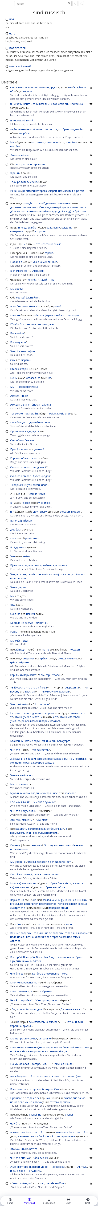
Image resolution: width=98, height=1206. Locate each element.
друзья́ (26, 1026)
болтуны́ (47, 1089)
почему (14, 691)
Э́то (12, 351)
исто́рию (77, 957)
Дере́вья (15, 529)
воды (65, 1051)
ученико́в (38, 270)
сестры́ (20, 164)
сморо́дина (72, 687)
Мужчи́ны (16, 793)
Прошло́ (15, 431)
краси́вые (40, 164)
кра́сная (30, 691)
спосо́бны (50, 973)
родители (23, 182)
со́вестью (78, 207)
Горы (13, 458)
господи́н (36, 1009)
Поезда (15, 261)
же (49, 377)
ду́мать (81, 87)
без (60, 883)
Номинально (61, 1064)
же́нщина (21, 1076)
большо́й (68, 1047)
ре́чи (47, 422)
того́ (56, 1102)
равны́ (57, 306)
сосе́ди (32, 1038)
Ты (12, 413)
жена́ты (19, 333)
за (37, 687)
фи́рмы (49, 315)
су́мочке (50, 802)
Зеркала (15, 900)
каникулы (26, 485)
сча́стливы (21, 640)
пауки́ (43, 279)
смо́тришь (16, 231)
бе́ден (77, 511)
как (25, 793)
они (67, 104)
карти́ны (26, 1000)
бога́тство (32, 1132)
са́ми (18, 146)
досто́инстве (18, 207)
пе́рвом (49, 713)
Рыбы (13, 631)
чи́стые (28, 741)
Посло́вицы (17, 422)
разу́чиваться (30, 721)
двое (22, 1170)
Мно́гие (15, 315)
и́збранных (47, 991)
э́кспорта (73, 315)
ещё (71, 1076)
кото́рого (41, 190)
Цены (13, 377)
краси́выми (53, 227)
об (11, 91)
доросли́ (41, 861)
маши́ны (27, 819)
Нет (36, 704)
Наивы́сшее (17, 1132)
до (49, 861)
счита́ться (76, 713)
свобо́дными (46, 203)
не (14, 104)
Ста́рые (15, 369)
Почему (15, 845)
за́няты (32, 87)
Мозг (13, 883)
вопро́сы (24, 133)
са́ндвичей (39, 467)
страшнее (51, 793)
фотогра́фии (27, 351)
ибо (48, 741)
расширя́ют (31, 903)
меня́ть (27, 104)
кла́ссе (23, 270)
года (29, 1098)
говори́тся (28, 306)
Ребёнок (15, 190)
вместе (53, 1022)
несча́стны (40, 622)
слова (37, 874)
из (36, 1136)
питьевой (55, 1051)
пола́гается (17, 48)
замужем (20, 342)
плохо (39, 1076)
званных (24, 991)
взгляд (47, 900)
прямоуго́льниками (52, 828)
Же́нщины (16, 758)
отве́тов (15, 941)
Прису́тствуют (19, 449)
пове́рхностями (58, 907)
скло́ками (43, 87)
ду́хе (71, 211)
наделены (51, 207)
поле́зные (36, 129)
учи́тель (82, 1166)
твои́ (18, 704)
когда (65, 227)
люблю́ (21, 120)
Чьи (12, 749)
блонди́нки (32, 297)
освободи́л (70, 1098)
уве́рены (20, 861)
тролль (56, 675)
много (23, 547)
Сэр (12, 675)
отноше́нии (43, 211)
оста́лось (26, 467)
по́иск (41, 936)
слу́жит (21, 883)
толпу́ (29, 120)
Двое (44, 1166)
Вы (12, 333)
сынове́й (34, 1166)
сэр (48, 675)
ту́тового (79, 574)
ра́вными (62, 203)
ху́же (77, 1076)
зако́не (17, 306)
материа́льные (66, 1136)
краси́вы (62, 758)
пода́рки (20, 587)
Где (12, 802)
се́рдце (49, 762)
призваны (27, 982)
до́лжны (15, 211)
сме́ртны (28, 658)
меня (24, 404)
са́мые (47, 1038)
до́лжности (65, 861)
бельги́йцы (58, 1183)
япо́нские (38, 315)
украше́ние (36, 422)
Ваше (39, 957)
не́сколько (76, 104)
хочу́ (19, 104)
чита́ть (36, 717)
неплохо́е (62, 1132)
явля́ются (34, 828)
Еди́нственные (19, 129)
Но (12, 1064)
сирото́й (79, 190)
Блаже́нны (16, 741)
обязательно (29, 458)
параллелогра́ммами (45, 832)
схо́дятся (36, 845)
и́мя (46, 957)
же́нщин (15, 762)
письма (62, 565)
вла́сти (67, 883)
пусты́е (37, 1089)
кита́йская (34, 404)
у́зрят (67, 741)
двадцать (33, 431)
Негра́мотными (19, 713)
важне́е (67, 936)
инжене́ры (58, 1166)
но (43, 649)
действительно (38, 1022)
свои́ (36, 104)
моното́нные (73, 845)
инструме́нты (43, 565)
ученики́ (39, 449)
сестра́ (36, 1064)
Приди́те (16, 961)
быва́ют (33, 227)
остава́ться (33, 377)
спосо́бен (74, 717)
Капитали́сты (18, 1089)
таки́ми (39, 142)
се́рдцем (39, 741)
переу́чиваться (51, 721)
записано (63, 957)
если (61, 104)
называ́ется (65, 190)
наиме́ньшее (26, 1136)
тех (37, 1098)
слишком (21, 87)
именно (43, 933)
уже (23, 431)
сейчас (34, 182)
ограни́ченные (19, 849)
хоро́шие (16, 1026)
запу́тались (26, 775)
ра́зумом (63, 207)
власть (79, 883)
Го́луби (14, 324)
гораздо (57, 936)
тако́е (63, 973)
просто (23, 1038)
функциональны (71, 900)
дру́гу (43, 511)
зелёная (64, 691)
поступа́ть (27, 211)
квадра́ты (21, 828)
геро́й (18, 957)
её (17, 351)
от (66, 315)
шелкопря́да (18, 578)
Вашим (30, 614)
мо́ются (70, 903)
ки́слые (25, 155)
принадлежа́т (50, 1000)
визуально (16, 903)
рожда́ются (30, 203)
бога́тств (44, 1136)
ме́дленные (50, 261)
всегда (29, 622)
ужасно (37, 261)
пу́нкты (40, 1047)
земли (79, 1047)
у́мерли (52, 190)
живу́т (57, 574)
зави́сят (59, 315)
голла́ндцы (24, 1183)
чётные (32, 493)
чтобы (72, 87)
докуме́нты (28, 811)
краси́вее (70, 793)
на (70, 227)
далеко (37, 1102)
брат (26, 1064)
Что (12, 973)
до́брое (39, 762)
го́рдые (49, 324)
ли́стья (55, 874)
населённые (28, 1047)
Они (12, 87)
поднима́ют (77, 129)
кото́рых (47, 574)
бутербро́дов (41, 476)
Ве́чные (15, 933)
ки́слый (27, 520)
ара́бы (19, 288)
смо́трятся (16, 907)
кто (17, 717)
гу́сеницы (68, 574)
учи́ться (15, 721)
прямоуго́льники (20, 832)
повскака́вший (20, 66)
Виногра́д (16, 520)
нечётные (47, 244)
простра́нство (47, 903)
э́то (38, 244)
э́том (16, 270)
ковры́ (24, 369)
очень (29, 164)
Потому (48, 691)
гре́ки (43, 658)
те (55, 129)
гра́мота (46, 404)
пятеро (23, 1166)
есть (12, 33)
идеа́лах (28, 91)
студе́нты (35, 1170)
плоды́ (28, 874)
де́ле (21, 1102)
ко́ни (18, 924)
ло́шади (20, 649)
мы (12, 146)
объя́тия (35, 961)
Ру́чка (13, 565)
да (70, 1064)
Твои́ (13, 182)
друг (52, 87)
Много (14, 991)
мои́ (17, 395)
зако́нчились (40, 485)
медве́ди (33, 793)
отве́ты (47, 129)
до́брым (31, 758)
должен (19, 413)
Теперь (15, 485)
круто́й (32, 279)
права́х (33, 207)
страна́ (49, 253)
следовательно (67, 658)
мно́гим (31, 883)
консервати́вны (28, 386)
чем (42, 793)
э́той (55, 861)
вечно (30, 936)
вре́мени (65, 1102)
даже (54, 104)
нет (53, 279)
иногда (22, 227)
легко (61, 903)
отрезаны (52, 1047)
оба (18, 440)
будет (53, 957)
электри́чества (36, 1051)
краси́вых (81, 758)
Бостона (25, 324)
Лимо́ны (15, 155)
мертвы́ (26, 360)
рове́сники (32, 538)
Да (39, 819)
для (17, 404)
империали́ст (28, 675)
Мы (12, 142)
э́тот (48, 936)
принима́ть (32, 413)
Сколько (15, 467)
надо (13, 936)
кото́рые (64, 129)
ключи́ (25, 802)
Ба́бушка (17, 687)
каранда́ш (26, 565)
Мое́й (36, 749)
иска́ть (21, 936)
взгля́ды (44, 104)
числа (57, 244)
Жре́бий (15, 173)
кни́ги (24, 395)
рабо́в (81, 1098)
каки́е (49, 142)
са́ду (15, 547)
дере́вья (20, 574)
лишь (46, 874)
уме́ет (27, 717)
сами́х (76, 936)
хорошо (83, 903)
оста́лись (16, 1051)
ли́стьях (36, 574)
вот (11, 19)
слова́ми (65, 511)
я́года (43, 687)
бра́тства (80, 211)
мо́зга (61, 887)
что (38, 306)
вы (17, 675)
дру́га (61, 211)
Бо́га (60, 741)
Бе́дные (15, 622)
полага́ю (24, 1009)
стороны (40, 231)
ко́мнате (28, 440)
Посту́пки (16, 874)
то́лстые (36, 324)
